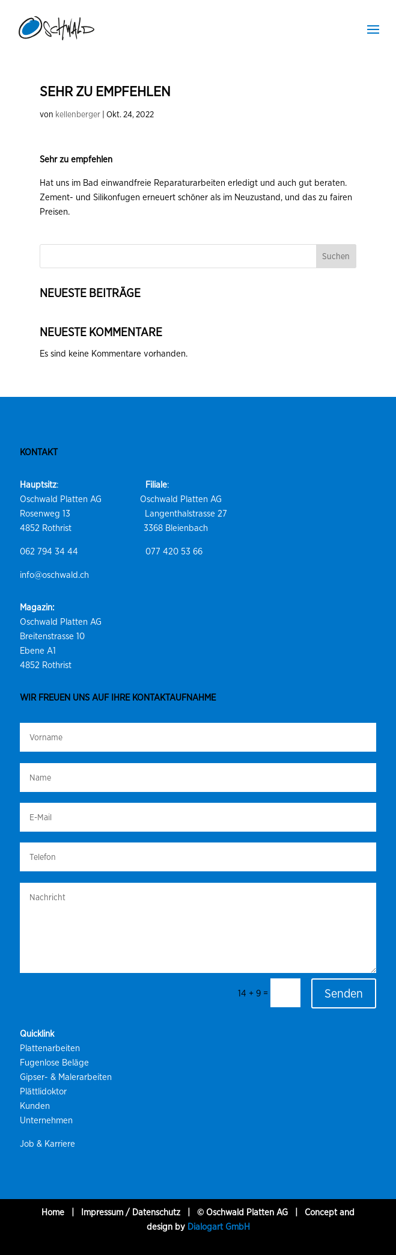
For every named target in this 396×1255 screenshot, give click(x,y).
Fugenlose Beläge (54, 1062)
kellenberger (77, 114)
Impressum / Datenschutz (130, 1212)
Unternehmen (46, 1120)
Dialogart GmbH (218, 1226)
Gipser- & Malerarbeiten (66, 1077)
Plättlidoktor (43, 1091)
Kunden (35, 1105)
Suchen (336, 256)
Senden (343, 993)
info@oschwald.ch (54, 574)
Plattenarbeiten (50, 1048)
